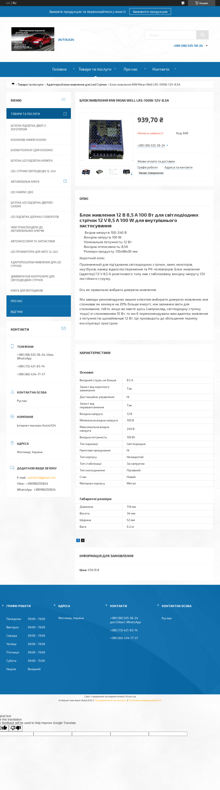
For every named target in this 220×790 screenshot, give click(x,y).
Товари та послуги (95, 69)
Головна (59, 69)
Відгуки (17, 312)
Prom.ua (131, 696)
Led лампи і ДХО (22, 192)
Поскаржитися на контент (111, 700)
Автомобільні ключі (25, 181)
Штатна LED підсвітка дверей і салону (32, 204)
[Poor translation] (16, 728)
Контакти (160, 69)
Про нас (131, 69)
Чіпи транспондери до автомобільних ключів (27, 229)
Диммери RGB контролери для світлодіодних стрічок (32, 278)
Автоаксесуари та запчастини (33, 241)
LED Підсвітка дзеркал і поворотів (35, 217)
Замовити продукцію (150, 11)
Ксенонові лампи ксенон (28, 140)
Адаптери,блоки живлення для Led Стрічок (77, 84)
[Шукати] (202, 34)
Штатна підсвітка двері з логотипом (28, 127)
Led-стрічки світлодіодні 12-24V (33, 171)
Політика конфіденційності (144, 700)
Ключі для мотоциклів (27, 290)
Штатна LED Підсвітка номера (32, 160)
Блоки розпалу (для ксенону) (32, 150)
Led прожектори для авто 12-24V (34, 251)
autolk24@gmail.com (42, 477)
